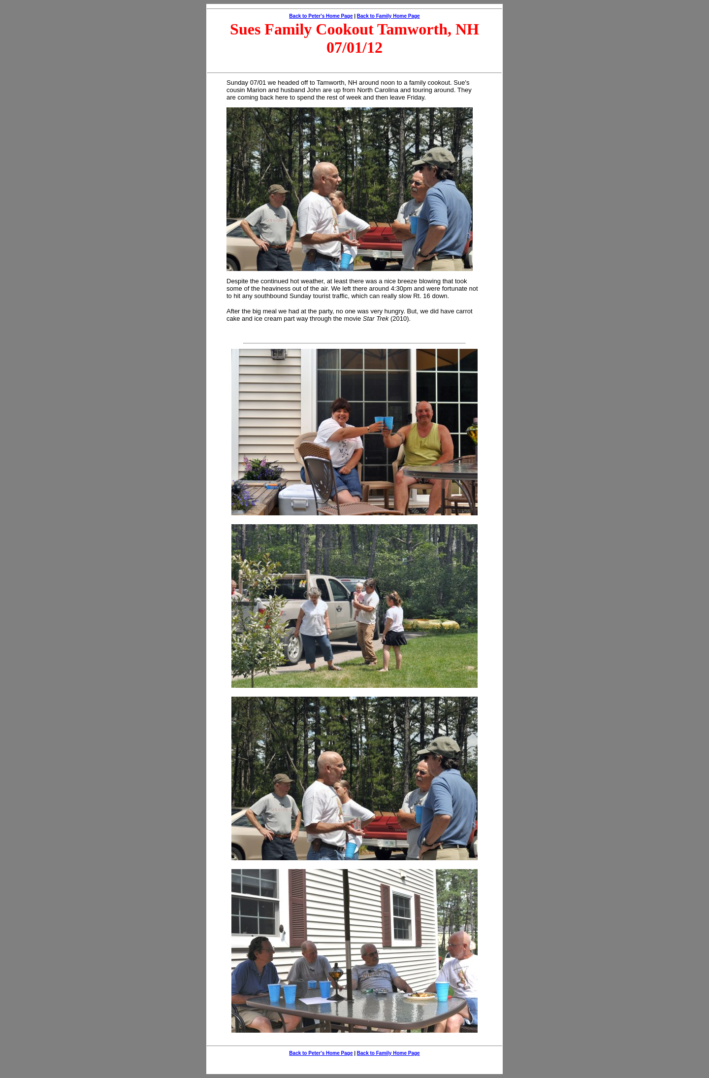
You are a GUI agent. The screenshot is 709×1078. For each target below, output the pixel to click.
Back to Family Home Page (388, 16)
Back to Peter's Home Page (321, 16)
